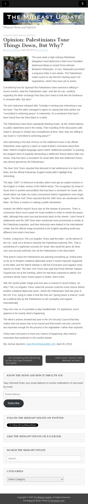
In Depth (7, 35)
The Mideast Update (42, 497)
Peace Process (19, 35)
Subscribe (13, 403)
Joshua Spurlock (13, 50)
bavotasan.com (58, 501)
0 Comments (42, 50)
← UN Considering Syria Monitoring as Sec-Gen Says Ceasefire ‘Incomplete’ (23, 360)
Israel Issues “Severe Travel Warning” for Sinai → (68, 359)
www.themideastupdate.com (40, 344)
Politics (31, 35)
